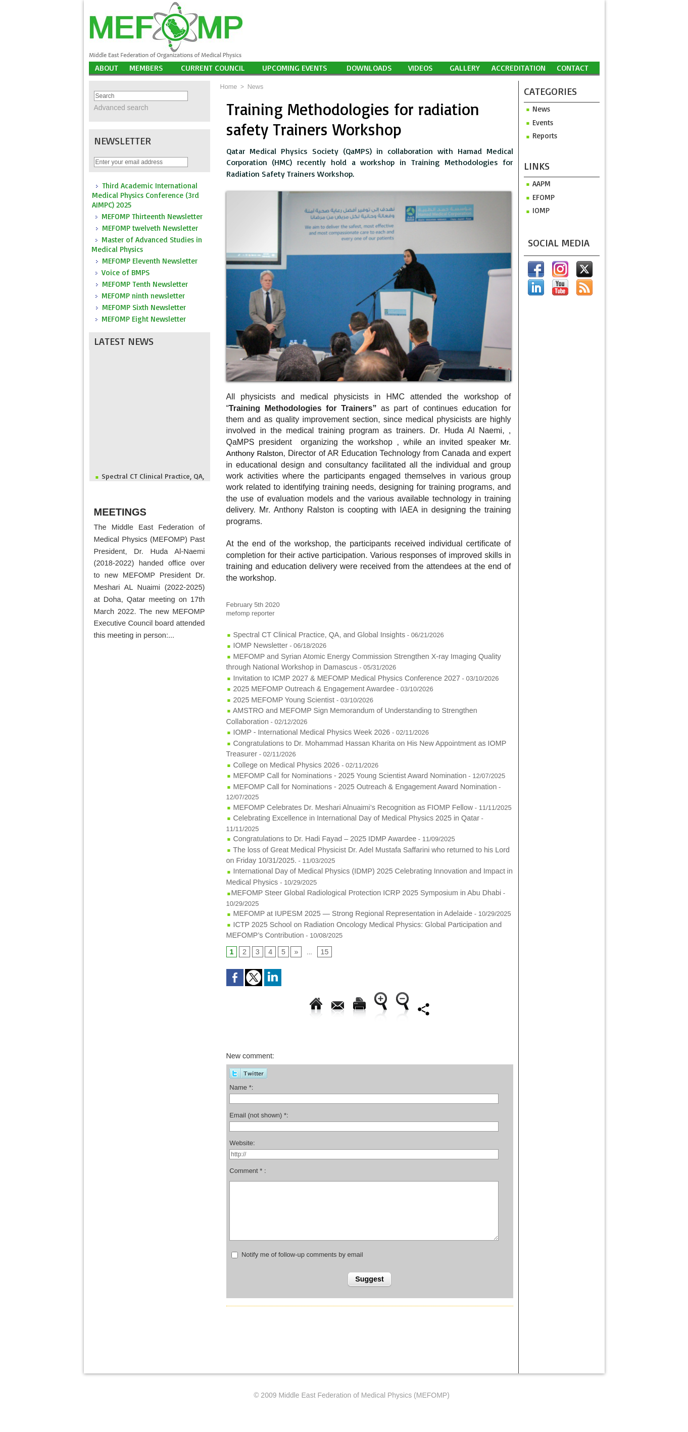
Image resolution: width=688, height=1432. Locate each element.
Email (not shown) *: (258, 1070)
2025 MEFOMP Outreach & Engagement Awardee (303, 683)
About (106, 68)
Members (146, 68)
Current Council (213, 68)
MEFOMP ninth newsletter (143, 294)
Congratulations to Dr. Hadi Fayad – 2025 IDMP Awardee (313, 801)
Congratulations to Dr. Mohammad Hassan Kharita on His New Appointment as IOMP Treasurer (368, 733)
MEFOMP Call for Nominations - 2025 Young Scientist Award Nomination (335, 762)
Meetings (128, 506)
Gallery (465, 68)
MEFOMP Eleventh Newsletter (150, 260)
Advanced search (117, 107)
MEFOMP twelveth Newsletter (150, 227)
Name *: (241, 1042)
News (254, 86)
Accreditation (519, 68)
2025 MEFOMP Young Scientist (276, 693)
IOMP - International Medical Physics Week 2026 (301, 723)
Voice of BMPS (126, 271)
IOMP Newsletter (254, 644)
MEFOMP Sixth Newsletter (144, 306)
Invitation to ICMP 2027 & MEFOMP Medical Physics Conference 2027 (332, 674)
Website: (242, 1098)
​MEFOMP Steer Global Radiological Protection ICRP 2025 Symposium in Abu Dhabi (351, 851)
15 (321, 906)
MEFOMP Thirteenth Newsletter (152, 215)
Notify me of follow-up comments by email (302, 1209)
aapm (536, 182)
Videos (420, 68)
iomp (535, 208)
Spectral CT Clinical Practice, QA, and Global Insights (307, 634)
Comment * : (247, 1126)
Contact (572, 68)
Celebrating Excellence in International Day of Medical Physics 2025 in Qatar (341, 792)
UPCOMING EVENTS (294, 68)
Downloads (369, 68)
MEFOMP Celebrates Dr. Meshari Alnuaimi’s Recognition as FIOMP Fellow (338, 782)
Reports (539, 135)
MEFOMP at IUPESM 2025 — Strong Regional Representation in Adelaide (338, 871)
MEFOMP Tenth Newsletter (145, 283)
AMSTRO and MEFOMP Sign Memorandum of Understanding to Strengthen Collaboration (360, 703)
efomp (538, 195)
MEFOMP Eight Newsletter (144, 318)
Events (538, 122)
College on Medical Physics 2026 (278, 752)
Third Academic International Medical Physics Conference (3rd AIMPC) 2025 (145, 194)
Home (228, 86)
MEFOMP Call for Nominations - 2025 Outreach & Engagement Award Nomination (349, 772)
